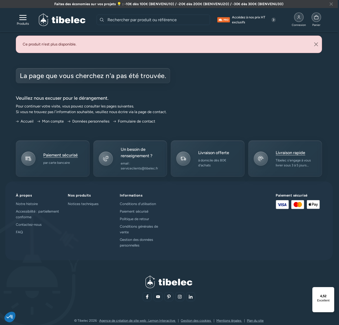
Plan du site (255, 321)
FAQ (19, 232)
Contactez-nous (29, 224)
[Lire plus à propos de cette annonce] (169, 4)
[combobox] (158, 20)
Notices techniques (83, 204)
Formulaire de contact (134, 121)
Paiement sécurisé (134, 211)
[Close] (316, 44)
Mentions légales (229, 321)
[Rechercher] (102, 20)
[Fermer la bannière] (331, 4)
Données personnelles (88, 121)
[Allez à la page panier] (316, 20)
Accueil (25, 121)
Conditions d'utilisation (138, 204)
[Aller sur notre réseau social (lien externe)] (147, 296)
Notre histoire (27, 204)
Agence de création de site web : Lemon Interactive (137, 321)
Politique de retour (134, 219)
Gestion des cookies (196, 321)
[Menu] (331, 290)
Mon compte (50, 121)
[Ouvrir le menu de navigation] (23, 20)
